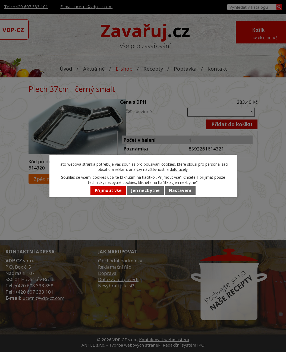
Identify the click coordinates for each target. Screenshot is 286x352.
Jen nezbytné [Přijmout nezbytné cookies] (145, 190)
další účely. (179, 169)
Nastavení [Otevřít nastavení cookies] (180, 190)
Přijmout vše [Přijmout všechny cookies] (108, 190)
